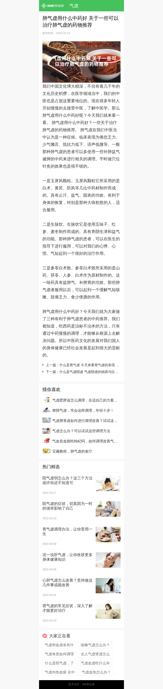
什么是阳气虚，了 (59, 663)
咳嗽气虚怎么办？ (95, 645)
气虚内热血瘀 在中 (60, 672)
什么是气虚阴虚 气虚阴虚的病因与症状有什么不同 (97, 372)
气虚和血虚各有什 (59, 645)
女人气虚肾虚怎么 (95, 654)
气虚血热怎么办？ (96, 672)
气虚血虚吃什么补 (95, 663)
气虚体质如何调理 (59, 654)
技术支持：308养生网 (81, 684)
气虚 (73, 5)
